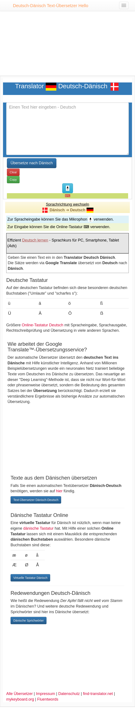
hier (59, 491)
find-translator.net (98, 694)
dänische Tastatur (38, 528)
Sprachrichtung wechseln (67, 204)
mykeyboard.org (20, 699)
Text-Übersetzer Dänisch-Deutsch (35, 500)
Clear (13, 172)
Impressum (45, 694)
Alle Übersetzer (19, 694)
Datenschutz (69, 694)
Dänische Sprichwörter (28, 620)
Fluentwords (47, 699)
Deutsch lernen (35, 240)
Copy (13, 179)
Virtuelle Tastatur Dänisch (30, 578)
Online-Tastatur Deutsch (42, 325)
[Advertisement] (67, 45)
